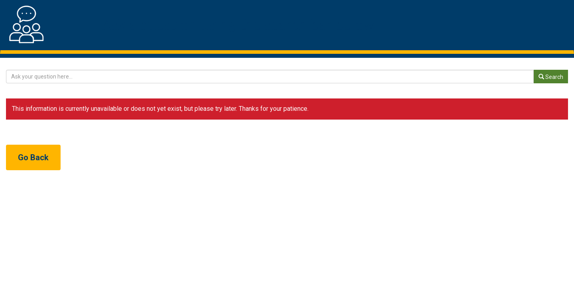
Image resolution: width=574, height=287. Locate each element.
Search (551, 77)
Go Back (33, 157)
